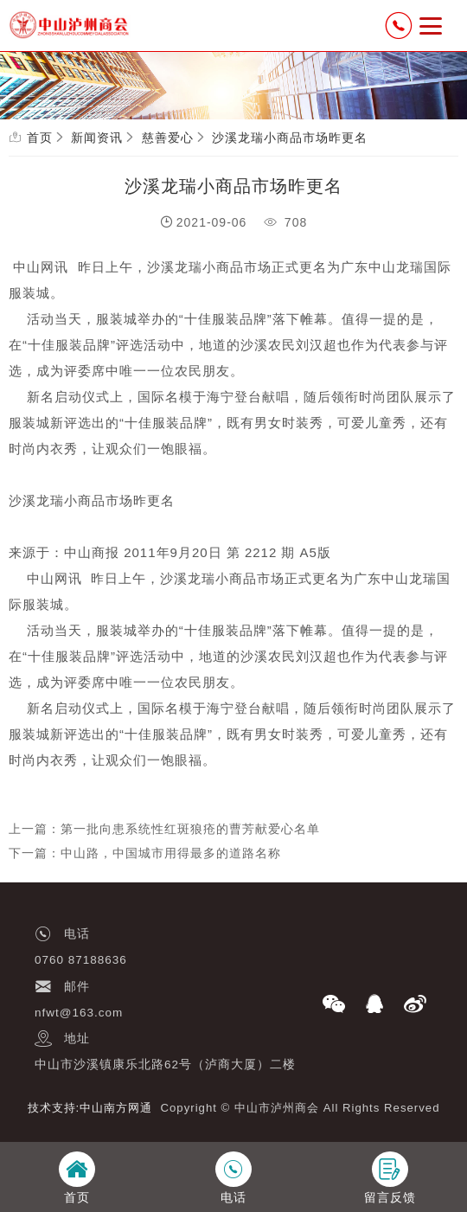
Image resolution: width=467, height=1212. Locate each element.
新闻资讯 (97, 137)
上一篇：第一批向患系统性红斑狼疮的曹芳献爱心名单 (164, 829)
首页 (40, 137)
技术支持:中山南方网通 (90, 1107)
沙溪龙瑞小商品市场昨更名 (290, 137)
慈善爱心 (168, 137)
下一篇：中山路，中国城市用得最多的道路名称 (145, 853)
